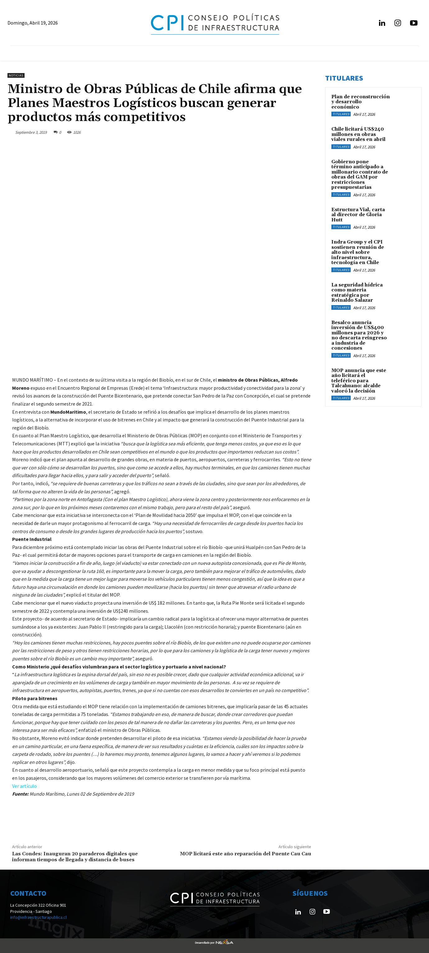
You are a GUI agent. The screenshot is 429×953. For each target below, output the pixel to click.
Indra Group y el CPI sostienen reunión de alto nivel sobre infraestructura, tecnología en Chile (357, 252)
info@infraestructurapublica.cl (38, 917)
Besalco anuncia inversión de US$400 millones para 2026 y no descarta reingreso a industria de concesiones (359, 335)
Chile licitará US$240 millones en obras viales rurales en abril (358, 134)
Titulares (341, 114)
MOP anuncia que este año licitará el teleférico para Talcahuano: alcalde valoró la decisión (358, 381)
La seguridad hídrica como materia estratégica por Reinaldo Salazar (357, 293)
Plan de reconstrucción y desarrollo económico (360, 102)
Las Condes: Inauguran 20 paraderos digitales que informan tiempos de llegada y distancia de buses (75, 857)
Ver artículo (24, 786)
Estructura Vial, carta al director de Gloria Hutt (358, 215)
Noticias (16, 75)
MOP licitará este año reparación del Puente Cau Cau (245, 854)
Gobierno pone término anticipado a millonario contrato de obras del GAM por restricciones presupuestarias (359, 175)
